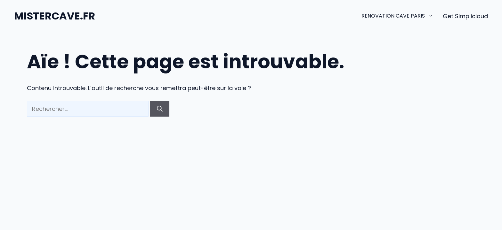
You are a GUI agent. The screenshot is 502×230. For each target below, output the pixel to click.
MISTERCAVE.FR (54, 16)
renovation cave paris (402, 16)
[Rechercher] (159, 109)
